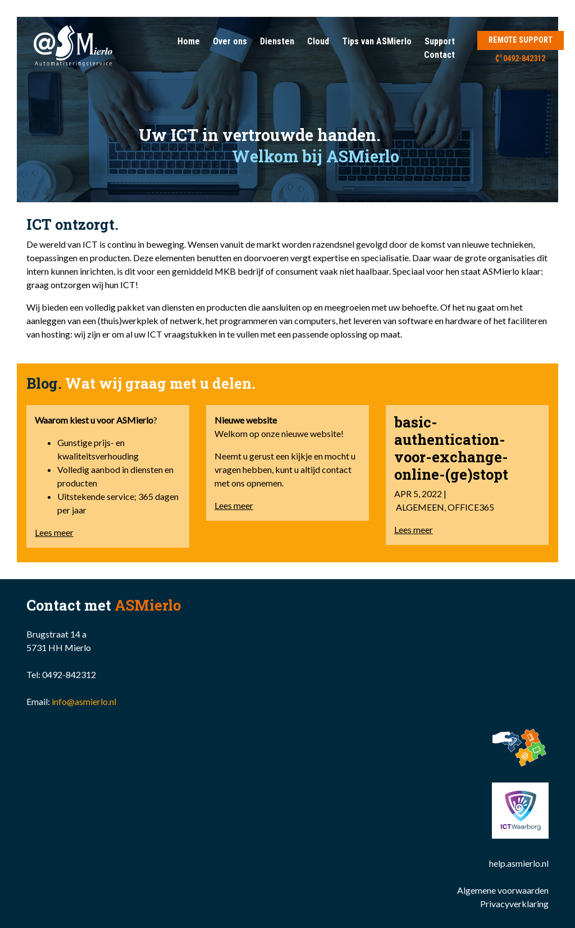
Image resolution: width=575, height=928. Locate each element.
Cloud (318, 41)
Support (440, 41)
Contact (439, 54)
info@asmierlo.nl (84, 701)
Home (188, 41)
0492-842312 (521, 58)
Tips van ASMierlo (377, 41)
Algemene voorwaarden (503, 890)
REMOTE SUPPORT (521, 40)
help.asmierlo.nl (519, 863)
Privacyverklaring (514, 903)
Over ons (230, 41)
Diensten (277, 41)
